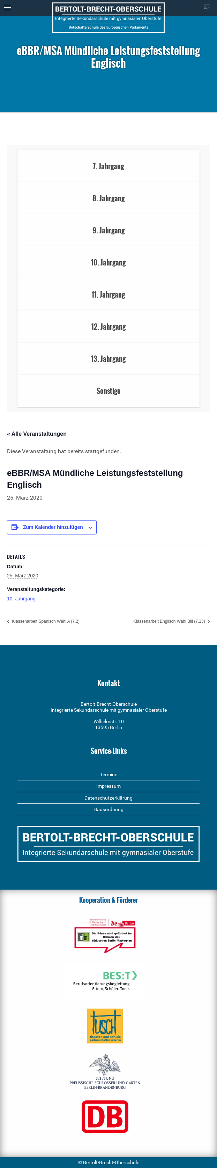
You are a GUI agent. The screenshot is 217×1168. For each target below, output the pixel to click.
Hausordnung (108, 809)
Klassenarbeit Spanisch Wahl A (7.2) (45, 621)
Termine (108, 774)
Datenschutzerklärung (108, 798)
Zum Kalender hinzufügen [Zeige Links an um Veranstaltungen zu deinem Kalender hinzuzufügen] (53, 527)
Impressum (108, 786)
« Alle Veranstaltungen (37, 434)
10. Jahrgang (21, 598)
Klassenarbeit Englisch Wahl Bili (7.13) (169, 621)
